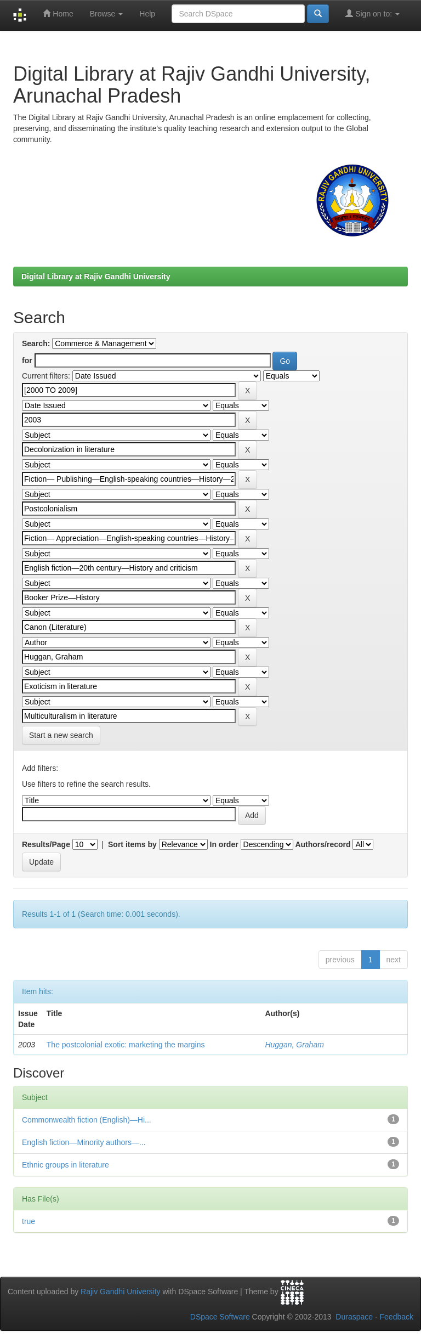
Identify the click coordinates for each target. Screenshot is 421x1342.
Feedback (396, 1316)
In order (224, 844)
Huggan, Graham (294, 1044)
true (28, 1221)
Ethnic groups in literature (65, 1164)
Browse (106, 13)
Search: (36, 343)
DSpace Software (220, 1316)
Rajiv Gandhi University (121, 1291)
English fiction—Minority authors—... (84, 1142)
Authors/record (322, 844)
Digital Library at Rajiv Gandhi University (95, 276)
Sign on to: (372, 13)
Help (147, 13)
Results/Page (46, 844)
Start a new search (61, 735)
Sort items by (132, 844)
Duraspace (354, 1316)
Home (58, 13)
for (27, 360)
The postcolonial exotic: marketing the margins (126, 1044)
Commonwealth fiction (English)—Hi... (86, 1119)
